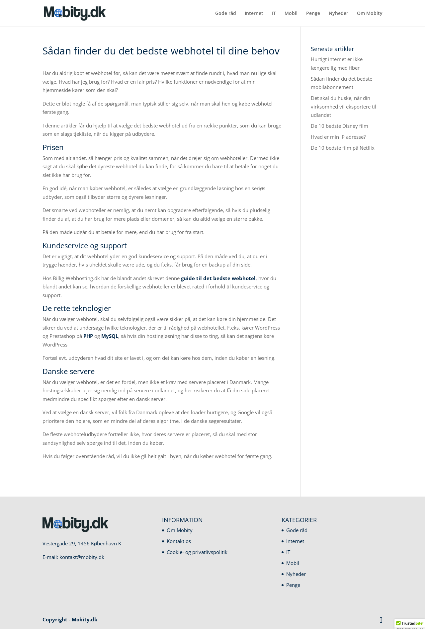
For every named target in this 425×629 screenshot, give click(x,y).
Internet (254, 13)
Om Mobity (369, 13)
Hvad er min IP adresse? (338, 136)
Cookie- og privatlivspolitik (197, 552)
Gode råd (225, 13)
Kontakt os (179, 541)
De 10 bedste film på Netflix (343, 147)
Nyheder (338, 13)
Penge (313, 13)
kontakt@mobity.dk (81, 557)
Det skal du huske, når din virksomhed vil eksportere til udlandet (343, 106)
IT (274, 13)
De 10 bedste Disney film (339, 125)
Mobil (291, 13)
